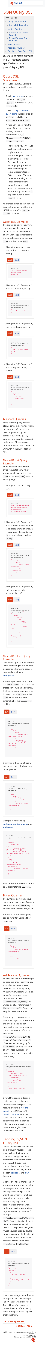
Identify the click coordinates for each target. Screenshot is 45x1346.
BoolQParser (9, 675)
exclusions (8, 827)
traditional (15, 1172)
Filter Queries (14, 44)
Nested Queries (15, 29)
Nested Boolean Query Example (19, 39)
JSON (27, 1172)
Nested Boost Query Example (18, 33)
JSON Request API (15, 1321)
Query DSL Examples (18, 25)
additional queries (11, 824)
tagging (24, 824)
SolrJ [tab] (17, 260)
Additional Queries (16, 48)
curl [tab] (10, 260)
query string (18, 96)
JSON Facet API (23, 1326)
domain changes (11, 1114)
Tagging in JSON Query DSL (20, 51)
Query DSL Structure (17, 21)
